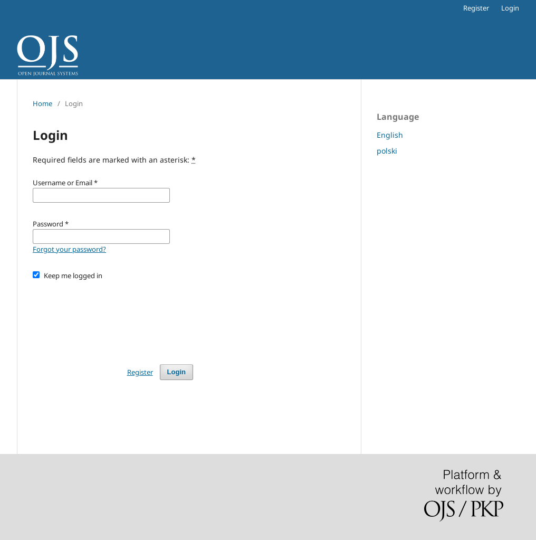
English (390, 135)
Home (42, 103)
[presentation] (113, 317)
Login (510, 8)
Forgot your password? (69, 249)
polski (387, 151)
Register (476, 8)
